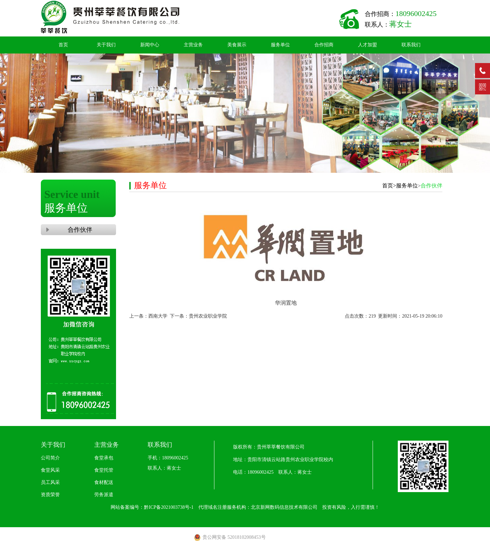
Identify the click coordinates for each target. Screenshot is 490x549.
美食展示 (236, 44)
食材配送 (103, 482)
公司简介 (50, 457)
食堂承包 (103, 457)
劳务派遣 (103, 494)
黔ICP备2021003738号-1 (168, 507)
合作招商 (323, 44)
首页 (63, 44)
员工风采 (50, 482)
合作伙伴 (78, 229)
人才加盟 (367, 44)
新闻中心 (149, 44)
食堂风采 (50, 470)
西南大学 (157, 316)
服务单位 (280, 44)
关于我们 (106, 44)
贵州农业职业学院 (208, 316)
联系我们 (411, 44)
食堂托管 (103, 470)
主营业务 (193, 44)
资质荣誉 (50, 494)
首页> (389, 185)
